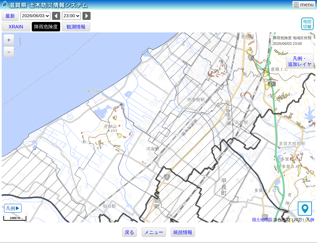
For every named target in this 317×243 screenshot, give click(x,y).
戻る (129, 232)
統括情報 (182, 232)
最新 (10, 16)
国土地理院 (262, 219)
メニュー (153, 232)
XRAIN (16, 26)
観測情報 (76, 26)
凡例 (310, 219)
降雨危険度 (46, 26)
